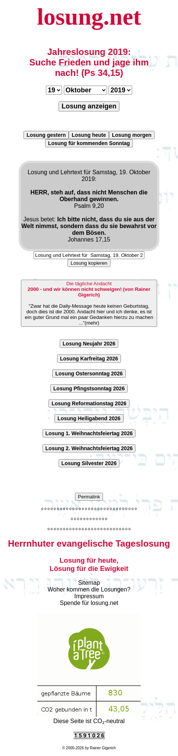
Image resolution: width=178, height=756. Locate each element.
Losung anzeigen (89, 106)
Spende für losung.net (89, 603)
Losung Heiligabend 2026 (89, 418)
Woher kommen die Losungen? (88, 589)
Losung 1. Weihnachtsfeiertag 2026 (89, 433)
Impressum (89, 596)
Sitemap (89, 583)
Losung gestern (46, 135)
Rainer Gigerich (103, 748)
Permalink (89, 497)
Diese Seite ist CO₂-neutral (89, 718)
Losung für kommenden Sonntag (89, 143)
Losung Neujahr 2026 (89, 344)
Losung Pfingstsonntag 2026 (89, 388)
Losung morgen (132, 135)
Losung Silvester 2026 (89, 463)
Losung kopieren (89, 263)
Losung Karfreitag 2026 (89, 359)
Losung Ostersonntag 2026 (88, 374)
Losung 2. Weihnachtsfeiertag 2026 (89, 448)
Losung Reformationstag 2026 (89, 403)
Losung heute (89, 135)
